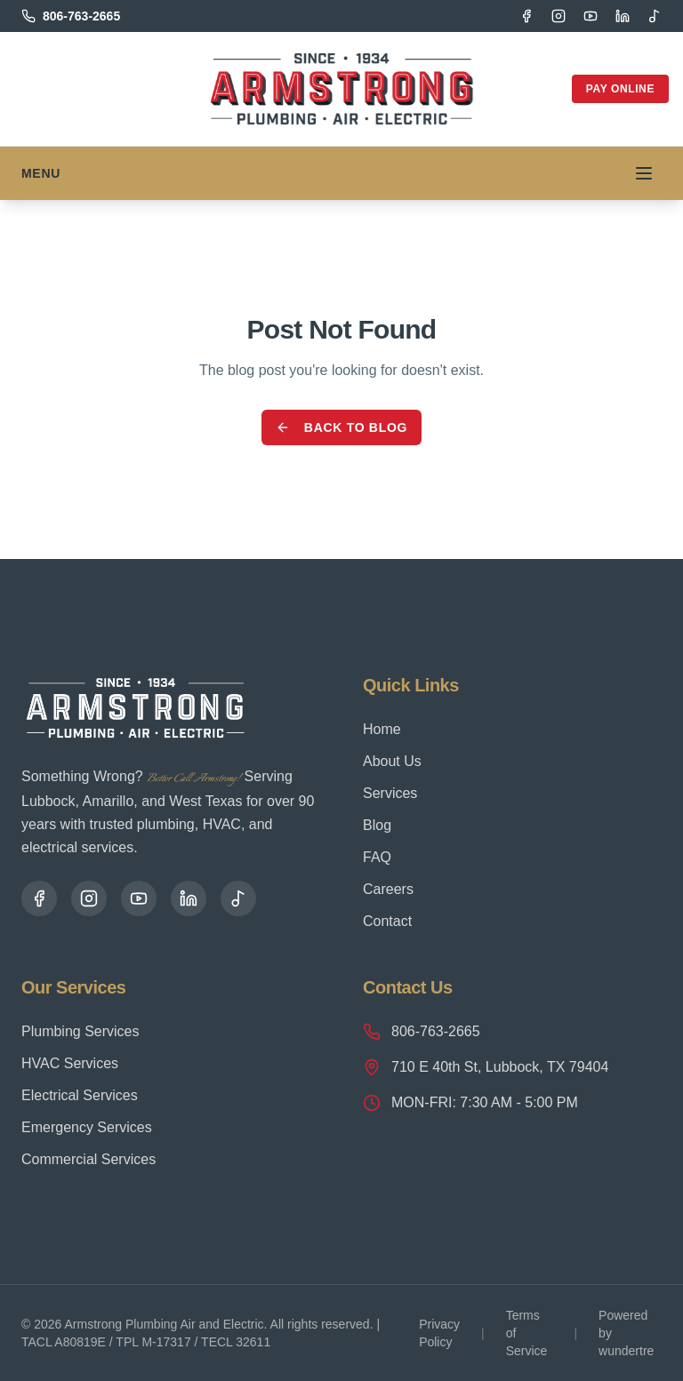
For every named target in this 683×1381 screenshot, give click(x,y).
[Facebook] (526, 16)
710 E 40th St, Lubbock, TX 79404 (485, 1067)
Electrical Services (79, 1095)
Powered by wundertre (626, 1333)
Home (382, 729)
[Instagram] (558, 16)
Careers (388, 889)
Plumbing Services (80, 1031)
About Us (392, 761)
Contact (387, 921)
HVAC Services (69, 1063)
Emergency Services (86, 1127)
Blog (377, 825)
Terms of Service (527, 1333)
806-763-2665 (421, 1032)
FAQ (377, 857)
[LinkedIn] (622, 16)
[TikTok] (654, 16)
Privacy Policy (439, 1333)
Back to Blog (341, 427)
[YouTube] (590, 16)
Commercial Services (88, 1159)
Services (390, 793)
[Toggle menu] (644, 173)
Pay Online (620, 89)
